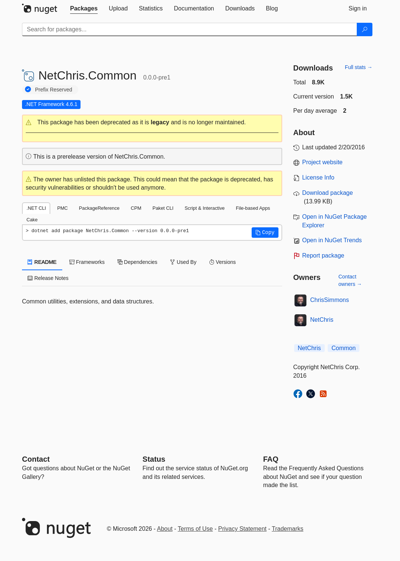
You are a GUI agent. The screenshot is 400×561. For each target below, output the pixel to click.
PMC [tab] (62, 208)
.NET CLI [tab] (36, 208)
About (165, 529)
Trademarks (287, 529)
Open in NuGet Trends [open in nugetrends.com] (332, 240)
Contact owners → (350, 280)
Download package (327, 193)
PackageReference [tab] (99, 208)
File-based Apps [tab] (253, 208)
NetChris (321, 320)
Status (153, 459)
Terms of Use (195, 529)
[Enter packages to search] (189, 29)
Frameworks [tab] (87, 262)
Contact (36, 459)
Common (343, 348)
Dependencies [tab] (137, 262)
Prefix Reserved (53, 90)
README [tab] (42, 262)
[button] (152, 122)
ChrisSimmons (329, 300)
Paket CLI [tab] (162, 208)
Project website (322, 162)
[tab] (83, 8)
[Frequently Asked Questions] (270, 459)
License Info (318, 177)
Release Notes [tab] (48, 278)
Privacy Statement (242, 529)
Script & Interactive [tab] (204, 208)
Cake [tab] (32, 219)
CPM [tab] (136, 208)
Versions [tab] (222, 262)
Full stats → (358, 67)
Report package (323, 255)
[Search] (364, 29)
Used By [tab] (183, 262)
